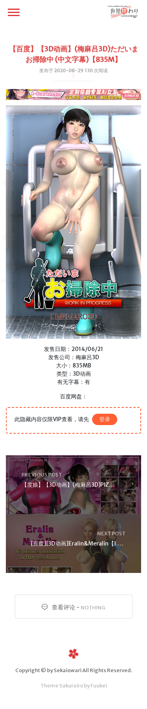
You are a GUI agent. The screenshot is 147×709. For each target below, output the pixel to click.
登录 (104, 419)
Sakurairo (71, 685)
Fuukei (99, 685)
